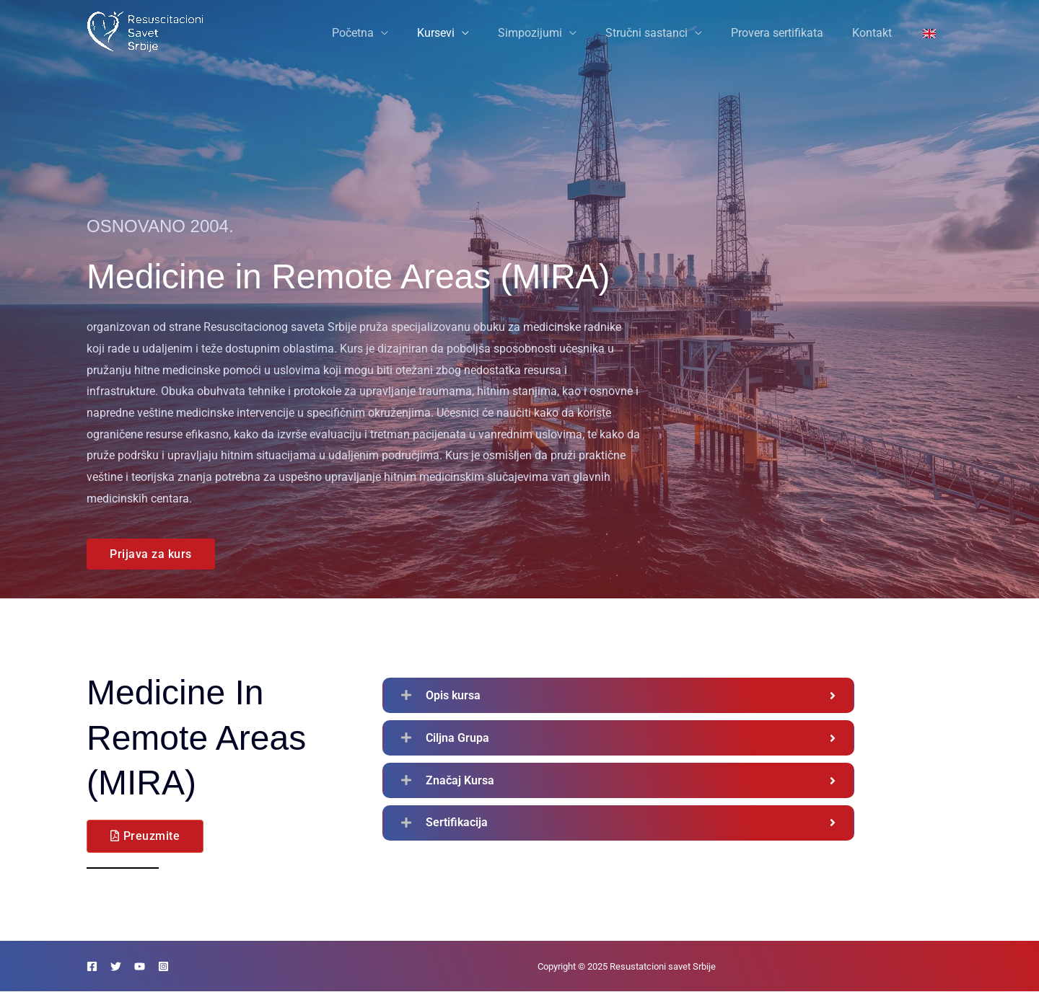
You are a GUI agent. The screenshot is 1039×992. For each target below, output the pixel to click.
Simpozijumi (556, 33)
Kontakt (880, 33)
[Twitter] (124, 967)
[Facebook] (92, 967)
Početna (390, 33)
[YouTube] (157, 967)
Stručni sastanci (667, 33)
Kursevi (467, 33)
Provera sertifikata (791, 33)
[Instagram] (189, 967)
